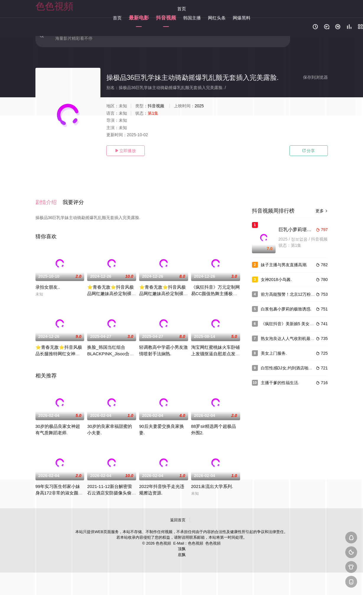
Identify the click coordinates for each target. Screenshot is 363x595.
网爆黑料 (241, 17)
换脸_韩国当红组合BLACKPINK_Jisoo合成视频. (110, 347)
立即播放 (125, 150)
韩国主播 (192, 17)
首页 (181, 8)
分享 (308, 150)
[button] (49, 198)
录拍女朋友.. (47, 280)
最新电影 (139, 18)
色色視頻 (54, 6)
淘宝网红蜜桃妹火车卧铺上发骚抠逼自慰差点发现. (215, 347)
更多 (321, 210)
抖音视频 (166, 18)
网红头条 (217, 17)
